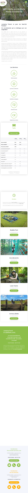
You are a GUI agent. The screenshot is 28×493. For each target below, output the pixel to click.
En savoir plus (14, 234)
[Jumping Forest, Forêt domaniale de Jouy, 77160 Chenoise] (14, 427)
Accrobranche (10, 14)
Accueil (2, 14)
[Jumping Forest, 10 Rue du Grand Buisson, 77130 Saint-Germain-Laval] (14, 371)
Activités (5, 14)
